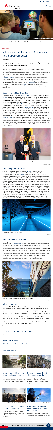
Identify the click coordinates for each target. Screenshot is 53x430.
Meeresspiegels (31, 82)
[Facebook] (3, 425)
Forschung (6, 48)
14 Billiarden (21, 174)
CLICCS (5, 97)
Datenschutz (31, 425)
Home (3, 41)
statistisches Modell (19, 103)
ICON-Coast (23, 257)
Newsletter (24, 425)
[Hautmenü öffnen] (50, 6)
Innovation (33, 343)
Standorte (24, 84)
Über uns (42, 1)
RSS (18, 425)
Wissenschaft (25, 343)
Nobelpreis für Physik (28, 107)
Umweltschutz (15, 343)
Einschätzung (9, 187)
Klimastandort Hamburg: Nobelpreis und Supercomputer (28, 41)
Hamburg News (10, 41)
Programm (35, 310)
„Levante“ (29, 171)
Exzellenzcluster (25, 95)
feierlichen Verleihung (7, 117)
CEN (24, 81)
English (48, 1)
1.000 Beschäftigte (16, 243)
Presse (14, 425)
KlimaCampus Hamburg (8, 77)
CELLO (36, 316)
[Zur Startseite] (11, 6)
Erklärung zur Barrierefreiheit (43, 425)
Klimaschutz (6, 343)
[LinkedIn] (5, 425)
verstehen (4, 252)
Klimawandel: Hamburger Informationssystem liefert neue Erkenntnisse (37, 409)
